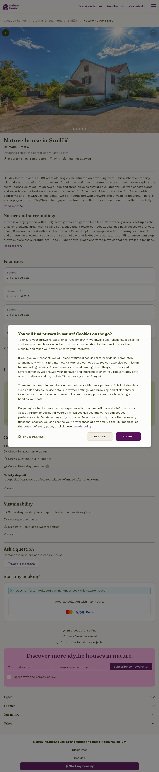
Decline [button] (100, 436)
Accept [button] (128, 436)
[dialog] (79, 386)
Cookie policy (82, 426)
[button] (31, 436)
